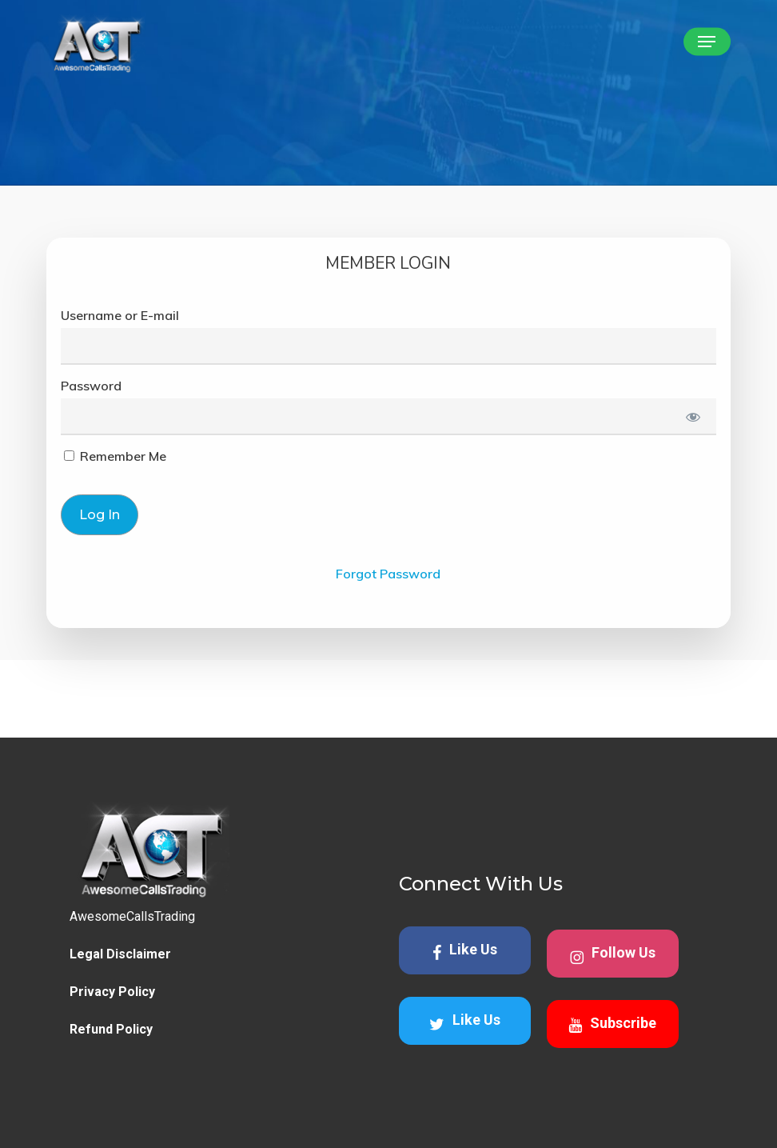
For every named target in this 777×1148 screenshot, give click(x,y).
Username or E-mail (120, 315)
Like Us (464, 951)
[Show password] (692, 416)
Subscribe (612, 1024)
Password (91, 386)
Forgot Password (388, 574)
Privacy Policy (112, 991)
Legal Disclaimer (120, 954)
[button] (706, 42)
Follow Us (612, 955)
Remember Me (115, 456)
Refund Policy (111, 1029)
